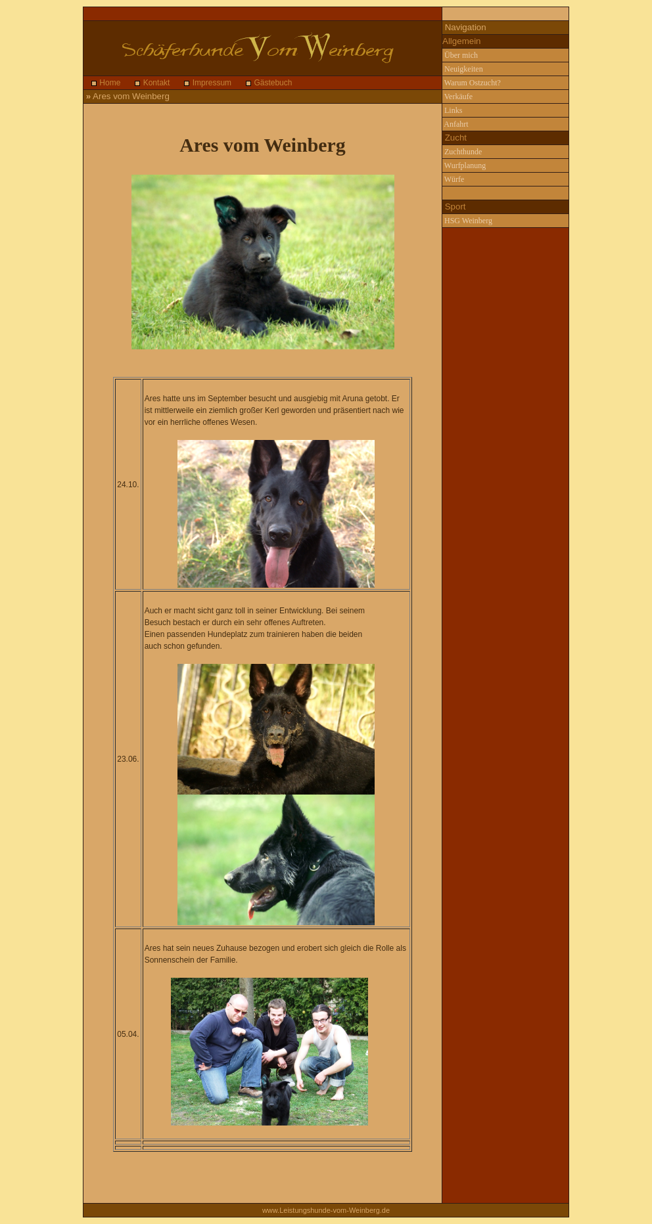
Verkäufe (457, 96)
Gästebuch (272, 82)
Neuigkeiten (462, 69)
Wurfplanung (464, 165)
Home (108, 82)
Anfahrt (455, 124)
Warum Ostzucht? (471, 82)
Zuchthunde (462, 151)
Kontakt (155, 82)
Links (452, 110)
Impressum (210, 82)
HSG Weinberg (467, 220)
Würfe (453, 179)
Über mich (460, 55)
